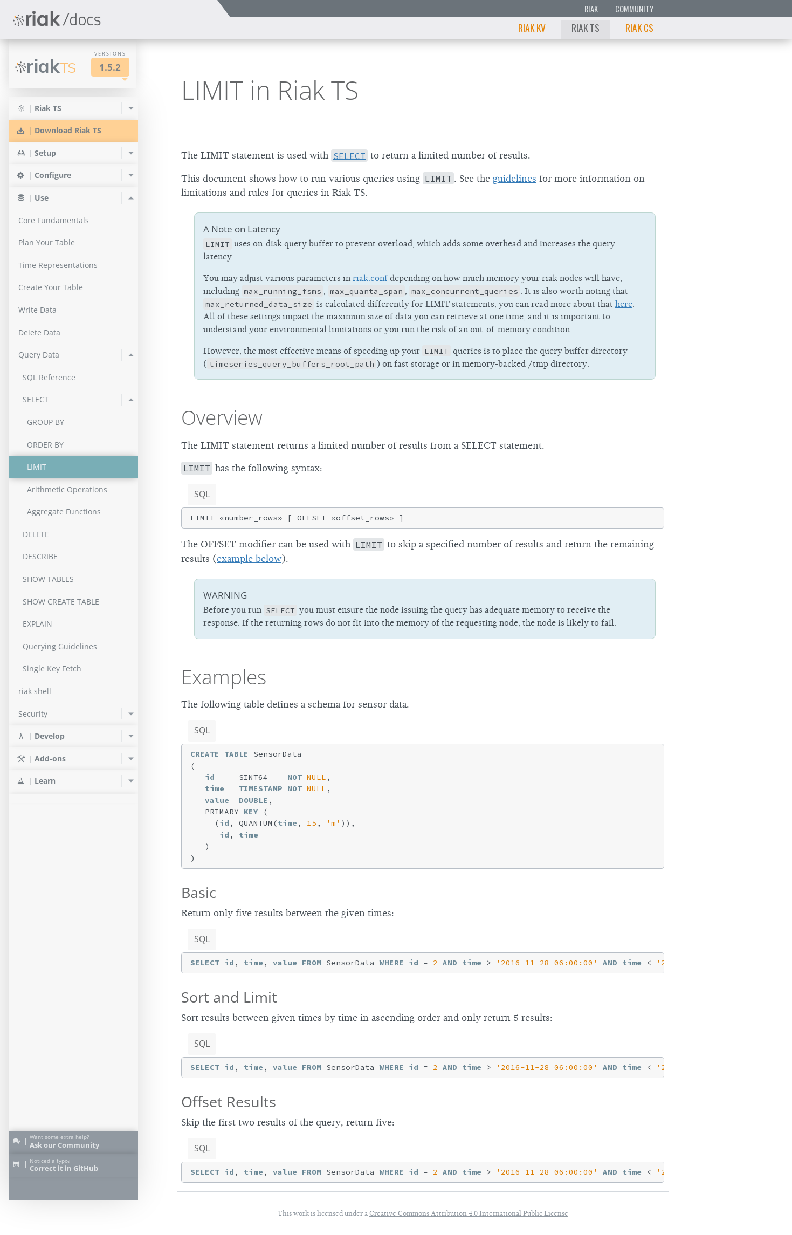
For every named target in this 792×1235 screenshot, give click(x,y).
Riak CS (639, 27)
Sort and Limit (229, 997)
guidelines (514, 178)
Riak (591, 9)
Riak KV (532, 27)
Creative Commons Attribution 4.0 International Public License (468, 1213)
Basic (198, 892)
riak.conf (370, 278)
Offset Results (228, 1102)
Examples (223, 676)
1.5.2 (110, 67)
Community (634, 9)
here (623, 304)
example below (249, 558)
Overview (222, 417)
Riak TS (585, 27)
